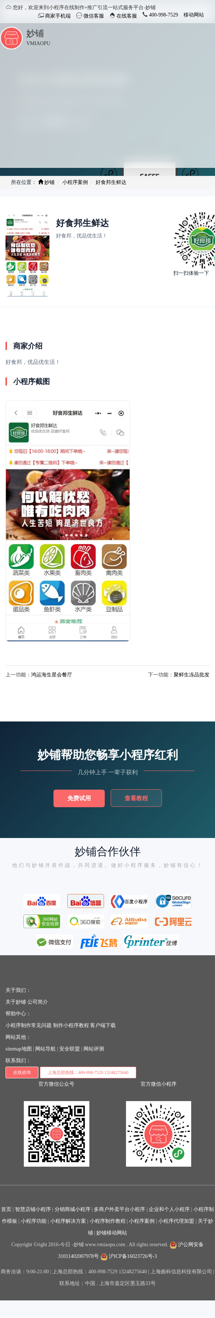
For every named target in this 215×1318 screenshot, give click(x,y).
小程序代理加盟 (176, 1221)
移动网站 (194, 15)
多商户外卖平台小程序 (119, 1209)
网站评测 (94, 1049)
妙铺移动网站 (111, 1233)
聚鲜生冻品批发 (192, 675)
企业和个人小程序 (169, 1209)
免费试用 (79, 798)
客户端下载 (103, 1025)
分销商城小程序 (72, 1209)
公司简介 (37, 1002)
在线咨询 (22, 1072)
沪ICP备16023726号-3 (128, 1256)
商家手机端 (57, 16)
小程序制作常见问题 (28, 1025)
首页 (6, 1209)
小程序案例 (75, 182)
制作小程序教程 (71, 1025)
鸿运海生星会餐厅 (51, 675)
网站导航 (45, 1049)
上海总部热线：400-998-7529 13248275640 (88, 1072)
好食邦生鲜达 (111, 182)
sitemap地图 (18, 1049)
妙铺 (35, 33)
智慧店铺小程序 (33, 1209)
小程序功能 (34, 1221)
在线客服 (126, 16)
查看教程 (136, 798)
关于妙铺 (15, 1002)
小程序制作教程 (108, 1221)
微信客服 (93, 16)
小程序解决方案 (68, 1221)
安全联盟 (69, 1049)
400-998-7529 (163, 15)
